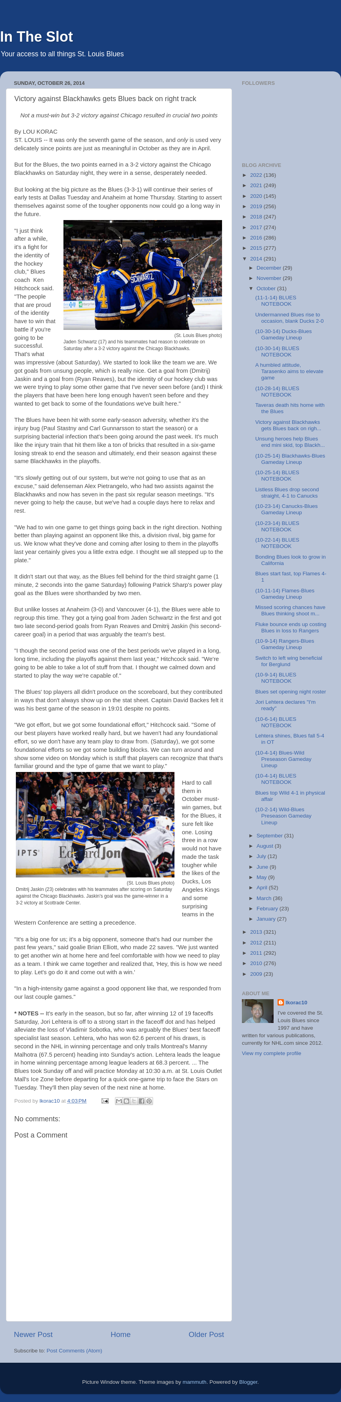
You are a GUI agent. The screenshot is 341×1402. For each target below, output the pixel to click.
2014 (257, 259)
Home (120, 1334)
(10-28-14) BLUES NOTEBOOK (277, 391)
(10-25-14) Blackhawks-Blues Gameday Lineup (290, 459)
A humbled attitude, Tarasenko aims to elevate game (289, 371)
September (270, 836)
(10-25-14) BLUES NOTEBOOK (277, 475)
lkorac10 (296, 1003)
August (266, 846)
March (265, 898)
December (270, 268)
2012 (257, 943)
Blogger (248, 1382)
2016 (257, 238)
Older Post (206, 1334)
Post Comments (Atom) (74, 1351)
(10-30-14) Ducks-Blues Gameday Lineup (283, 334)
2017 (257, 227)
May (262, 877)
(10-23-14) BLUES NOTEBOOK (277, 526)
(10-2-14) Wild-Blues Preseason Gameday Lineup (283, 815)
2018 (257, 217)
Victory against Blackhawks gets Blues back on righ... (288, 425)
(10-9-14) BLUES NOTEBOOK (276, 678)
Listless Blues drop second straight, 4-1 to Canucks (287, 492)
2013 (257, 932)
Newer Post (33, 1334)
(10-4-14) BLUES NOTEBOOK (276, 779)
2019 (257, 206)
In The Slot (36, 37)
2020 (257, 196)
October (267, 288)
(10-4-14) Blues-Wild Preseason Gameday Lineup (283, 759)
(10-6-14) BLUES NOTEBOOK (276, 722)
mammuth (195, 1382)
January (267, 919)
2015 (257, 248)
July (262, 856)
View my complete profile (271, 1053)
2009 (257, 974)
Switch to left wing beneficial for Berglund (288, 661)
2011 (257, 953)
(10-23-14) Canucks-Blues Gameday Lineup (286, 509)
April (263, 888)
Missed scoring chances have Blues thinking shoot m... (290, 610)
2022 (257, 175)
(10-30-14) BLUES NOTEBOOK (277, 351)
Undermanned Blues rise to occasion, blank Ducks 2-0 (289, 318)
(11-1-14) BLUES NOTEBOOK (276, 301)
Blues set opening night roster (290, 692)
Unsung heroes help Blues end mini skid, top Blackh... (290, 442)
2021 (257, 185)
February (268, 909)
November (270, 278)
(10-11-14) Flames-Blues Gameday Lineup (284, 594)
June (263, 867)
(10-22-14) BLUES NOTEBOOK (277, 543)
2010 (257, 963)
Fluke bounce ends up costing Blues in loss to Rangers (290, 627)
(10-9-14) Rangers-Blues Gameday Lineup (284, 644)
